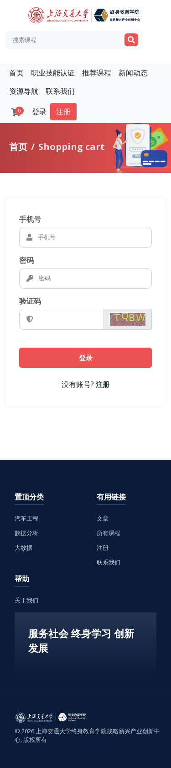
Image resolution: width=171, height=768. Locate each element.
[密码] (94, 278)
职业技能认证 (53, 73)
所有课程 (108, 533)
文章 (103, 518)
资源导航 (23, 91)
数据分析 (26, 533)
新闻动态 (133, 73)
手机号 (30, 219)
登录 (39, 112)
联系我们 (60, 91)
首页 (16, 73)
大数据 (23, 547)
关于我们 (26, 600)
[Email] (94, 237)
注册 (63, 112)
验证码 (30, 301)
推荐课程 (96, 73)
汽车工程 (26, 518)
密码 (26, 260)
